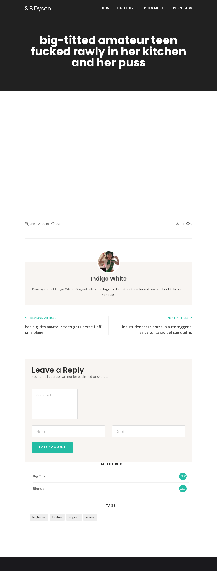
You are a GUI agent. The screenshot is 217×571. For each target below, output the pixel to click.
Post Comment (52, 447)
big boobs (39, 517)
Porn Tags (182, 8)
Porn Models (155, 8)
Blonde (38, 488)
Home (107, 8)
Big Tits (39, 476)
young (90, 517)
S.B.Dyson (38, 8)
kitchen (57, 517)
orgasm (74, 517)
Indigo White (108, 278)
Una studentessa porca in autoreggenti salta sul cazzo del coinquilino (152, 325)
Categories (128, 8)
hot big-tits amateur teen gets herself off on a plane (64, 325)
